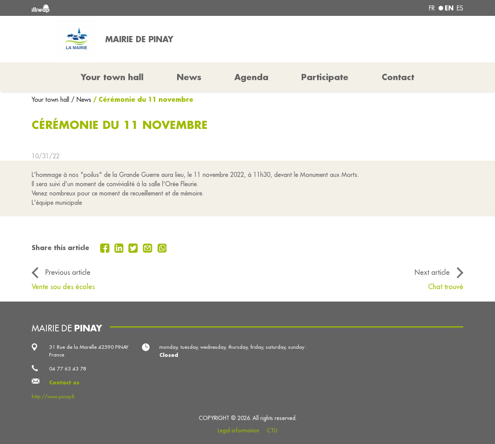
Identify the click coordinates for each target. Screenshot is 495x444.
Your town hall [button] (112, 77)
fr (432, 8)
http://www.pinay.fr (53, 396)
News (189, 77)
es (460, 8)
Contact (398, 77)
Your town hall (51, 99)
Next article (432, 272)
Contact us (64, 382)
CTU (272, 430)
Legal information (238, 430)
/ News (81, 99)
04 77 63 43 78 (67, 368)
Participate (324, 77)
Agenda (251, 77)
